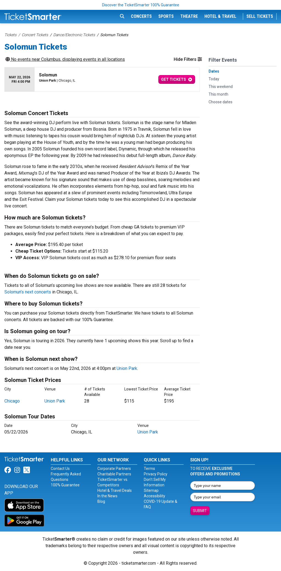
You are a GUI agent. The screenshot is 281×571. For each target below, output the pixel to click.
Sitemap (151, 490)
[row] (102, 79)
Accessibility (154, 496)
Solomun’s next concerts (27, 292)
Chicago (12, 401)
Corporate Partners (114, 468)
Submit (200, 511)
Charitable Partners (114, 474)
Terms (149, 468)
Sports (166, 16)
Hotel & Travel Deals (114, 490)
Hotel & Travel (220, 16)
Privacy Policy (155, 474)
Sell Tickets (259, 16)
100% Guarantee (65, 485)
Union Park (127, 368)
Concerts (141, 16)
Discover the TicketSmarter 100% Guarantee (140, 5)
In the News (107, 496)
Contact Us (60, 468)
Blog (101, 501)
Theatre (189, 16)
